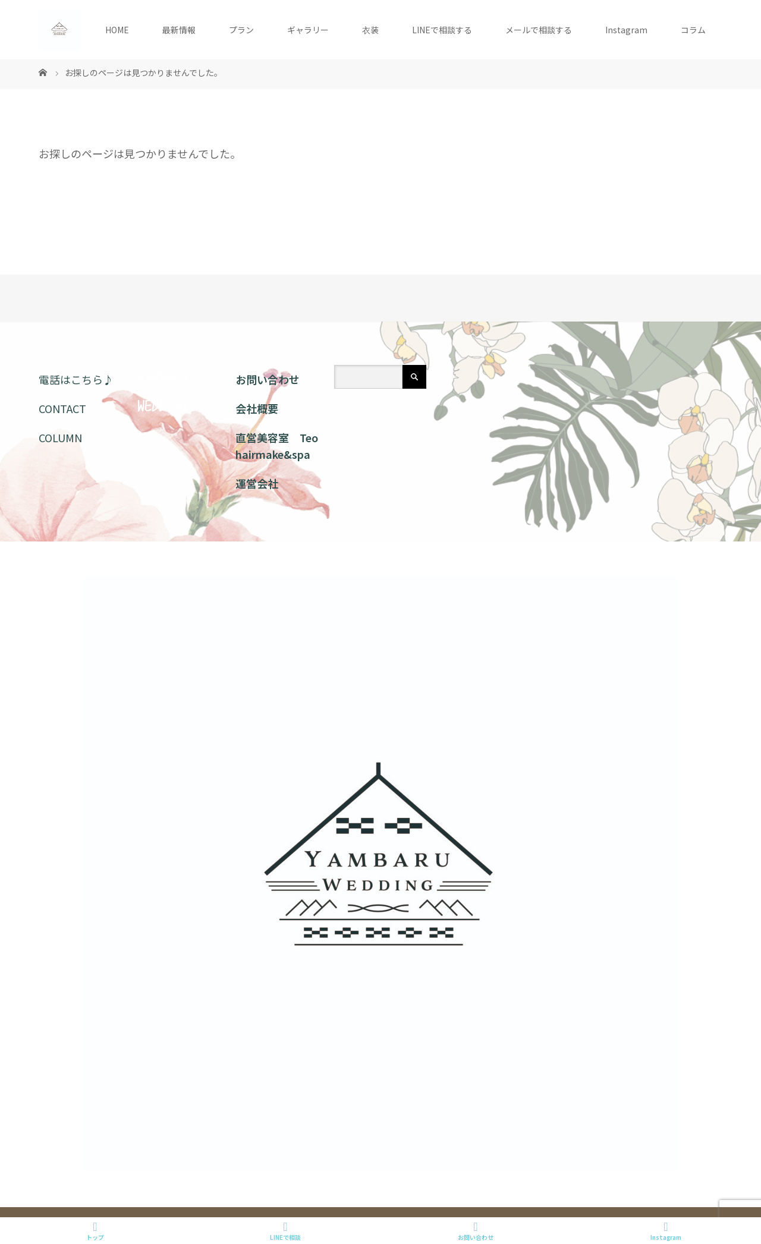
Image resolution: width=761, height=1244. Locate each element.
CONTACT (62, 408)
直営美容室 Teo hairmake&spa (276, 446)
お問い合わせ (267, 379)
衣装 (370, 30)
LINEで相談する (442, 30)
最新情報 (179, 30)
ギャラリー (308, 30)
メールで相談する (538, 30)
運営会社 (256, 483)
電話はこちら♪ (76, 379)
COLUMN (60, 437)
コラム (693, 30)
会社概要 (256, 408)
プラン (241, 30)
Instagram (626, 30)
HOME (117, 30)
